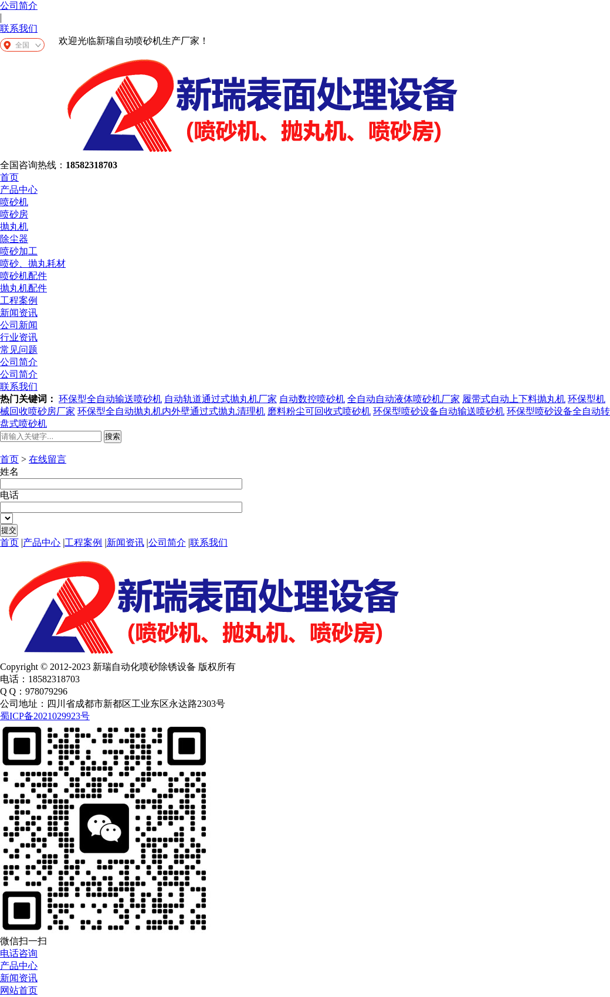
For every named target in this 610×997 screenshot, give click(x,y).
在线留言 (47, 459)
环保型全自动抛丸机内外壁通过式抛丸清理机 (171, 411)
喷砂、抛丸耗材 (33, 263)
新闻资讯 (19, 313)
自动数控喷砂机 (312, 399)
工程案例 (19, 300)
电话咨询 (19, 953)
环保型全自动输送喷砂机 (110, 399)
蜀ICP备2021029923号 (45, 716)
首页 (9, 177)
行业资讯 (19, 337)
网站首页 (19, 990)
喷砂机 (14, 202)
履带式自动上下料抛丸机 (513, 399)
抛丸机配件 (23, 288)
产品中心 (19, 190)
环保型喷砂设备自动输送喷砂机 (438, 411)
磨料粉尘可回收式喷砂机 (319, 411)
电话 (9, 495)
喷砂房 (14, 214)
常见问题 (19, 350)
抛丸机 (14, 227)
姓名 (9, 472)
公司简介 (19, 6)
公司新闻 (19, 325)
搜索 (112, 436)
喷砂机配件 (23, 276)
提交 (8, 530)
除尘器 (14, 239)
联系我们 (19, 28)
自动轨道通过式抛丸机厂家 (220, 399)
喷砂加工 (19, 251)
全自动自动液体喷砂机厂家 (403, 399)
